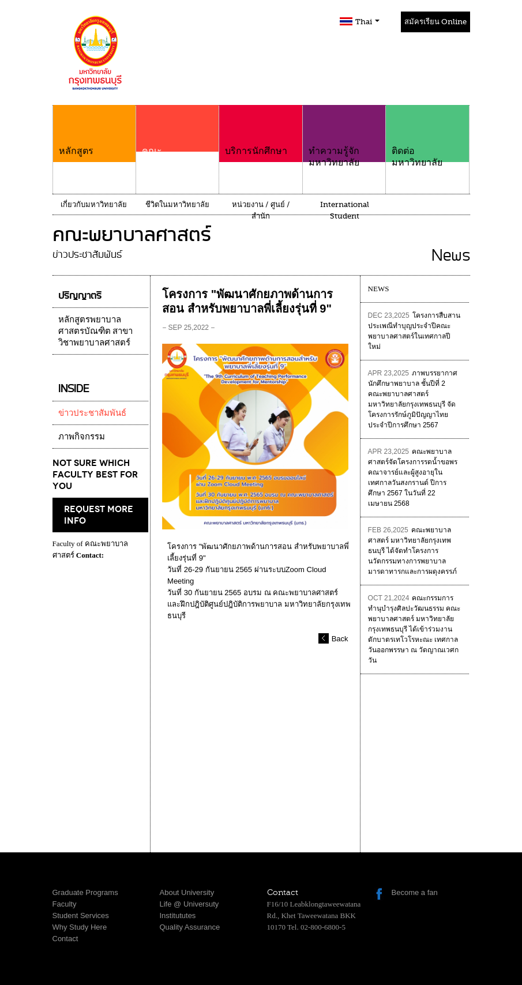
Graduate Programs (85, 892)
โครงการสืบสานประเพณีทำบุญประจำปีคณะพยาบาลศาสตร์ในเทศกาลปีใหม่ (414, 331)
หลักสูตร (94, 130)
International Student (344, 210)
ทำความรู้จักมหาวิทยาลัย (344, 136)
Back (340, 638)
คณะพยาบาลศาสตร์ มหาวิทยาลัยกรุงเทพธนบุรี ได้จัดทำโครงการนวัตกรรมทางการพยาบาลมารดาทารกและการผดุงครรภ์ (412, 551)
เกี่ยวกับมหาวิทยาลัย (94, 204)
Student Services (80, 915)
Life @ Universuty (189, 904)
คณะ (177, 145)
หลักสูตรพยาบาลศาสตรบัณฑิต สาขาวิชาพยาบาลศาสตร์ (95, 331)
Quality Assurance (190, 927)
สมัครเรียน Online (435, 21)
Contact (65, 938)
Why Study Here (79, 927)
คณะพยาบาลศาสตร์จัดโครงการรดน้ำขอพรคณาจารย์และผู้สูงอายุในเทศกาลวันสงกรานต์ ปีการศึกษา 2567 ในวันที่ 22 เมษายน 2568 (412, 477)
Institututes (178, 915)
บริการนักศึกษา (260, 130)
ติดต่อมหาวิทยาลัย (427, 136)
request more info (98, 515)
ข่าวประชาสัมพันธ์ (92, 413)
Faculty (64, 904)
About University (187, 892)
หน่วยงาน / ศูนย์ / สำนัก (261, 210)
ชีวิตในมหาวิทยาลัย (177, 204)
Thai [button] (367, 21)
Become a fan (415, 892)
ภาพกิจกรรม (81, 436)
